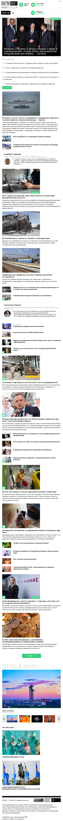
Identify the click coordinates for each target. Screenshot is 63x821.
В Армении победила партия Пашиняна (28, 326)
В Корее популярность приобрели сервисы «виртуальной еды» (35, 552)
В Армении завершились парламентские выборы (32, 450)
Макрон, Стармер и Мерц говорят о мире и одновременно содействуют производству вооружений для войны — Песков (31, 51)
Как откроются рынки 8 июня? (25, 559)
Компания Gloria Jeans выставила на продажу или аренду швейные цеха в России (35, 145)
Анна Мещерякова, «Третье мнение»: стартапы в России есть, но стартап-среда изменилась (31, 602)
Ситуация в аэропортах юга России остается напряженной (29, 382)
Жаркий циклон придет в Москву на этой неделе (32, 295)
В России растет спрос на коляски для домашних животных (36, 442)
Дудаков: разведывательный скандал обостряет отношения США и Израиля (37, 341)
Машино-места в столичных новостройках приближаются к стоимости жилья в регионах (36, 288)
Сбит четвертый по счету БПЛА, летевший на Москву (24, 68)
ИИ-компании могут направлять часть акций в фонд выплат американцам (36, 434)
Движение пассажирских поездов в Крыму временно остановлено (27, 276)
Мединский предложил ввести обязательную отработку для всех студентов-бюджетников (30, 420)
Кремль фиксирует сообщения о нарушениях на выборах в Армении (30, 84)
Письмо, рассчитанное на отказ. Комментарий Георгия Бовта (34, 349)
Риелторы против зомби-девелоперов (28, 332)
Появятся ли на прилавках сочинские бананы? (31, 543)
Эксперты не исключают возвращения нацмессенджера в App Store (31, 531)
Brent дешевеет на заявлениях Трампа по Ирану (32, 136)
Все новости (7, 88)
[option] (31, 689)
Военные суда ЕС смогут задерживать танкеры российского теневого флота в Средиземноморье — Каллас (30, 119)
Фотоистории (7, 727)
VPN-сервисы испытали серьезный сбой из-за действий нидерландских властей (28, 197)
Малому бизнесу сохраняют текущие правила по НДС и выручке (34, 458)
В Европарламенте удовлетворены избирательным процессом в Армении (32, 72)
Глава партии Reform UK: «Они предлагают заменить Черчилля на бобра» (33, 568)
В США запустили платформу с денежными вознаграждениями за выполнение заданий (22, 641)
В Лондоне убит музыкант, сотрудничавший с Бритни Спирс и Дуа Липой (32, 63)
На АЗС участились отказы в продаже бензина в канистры (29, 492)
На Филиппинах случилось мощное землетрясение (26, 238)
